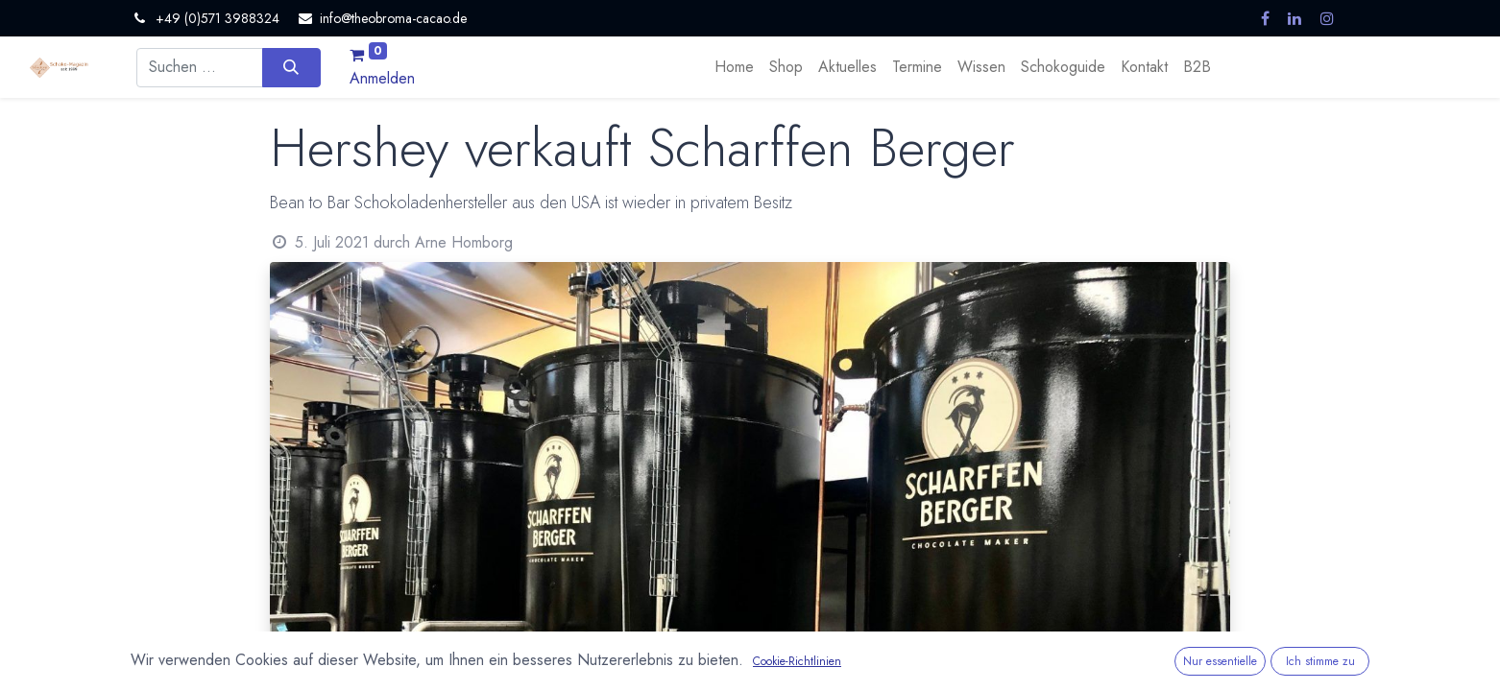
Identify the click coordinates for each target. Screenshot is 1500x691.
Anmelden (382, 78)
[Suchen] (291, 67)
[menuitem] (734, 67)
